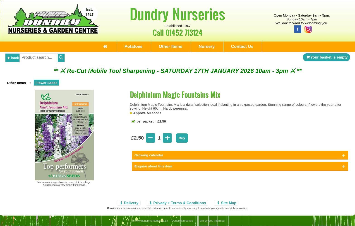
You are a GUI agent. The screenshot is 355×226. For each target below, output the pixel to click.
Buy (182, 138)
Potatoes (133, 46)
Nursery (207, 46)
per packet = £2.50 (151, 121)
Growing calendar (148, 155)
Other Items (170, 46)
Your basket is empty (326, 57)
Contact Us (242, 46)
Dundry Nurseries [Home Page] (177, 13)
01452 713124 (184, 32)
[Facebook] (296, 29)
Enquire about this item (153, 166)
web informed (216, 220)
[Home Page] (53, 32)
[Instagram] (307, 29)
